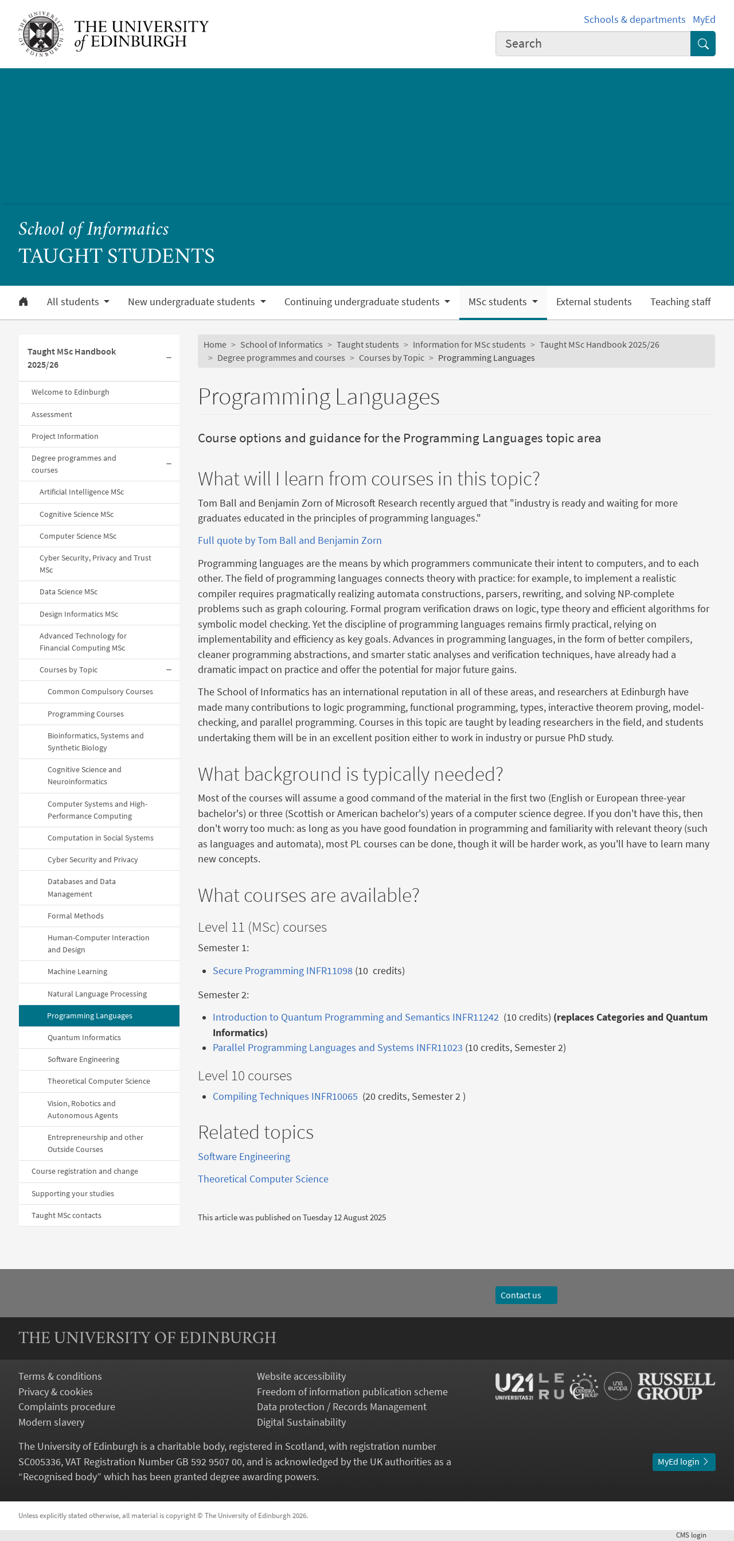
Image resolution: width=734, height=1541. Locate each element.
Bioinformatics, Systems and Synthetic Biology (96, 741)
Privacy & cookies (55, 1392)
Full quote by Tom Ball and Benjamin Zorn (290, 540)
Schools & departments (635, 19)
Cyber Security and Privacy (93, 859)
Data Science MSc (68, 591)
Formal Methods (76, 915)
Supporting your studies (73, 1193)
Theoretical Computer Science (99, 1081)
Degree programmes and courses (74, 464)
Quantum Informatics (84, 1037)
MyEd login (684, 1461)
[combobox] (593, 43)
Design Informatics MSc (79, 614)
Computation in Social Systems (101, 837)
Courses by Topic (68, 669)
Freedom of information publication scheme (352, 1392)
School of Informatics (93, 230)
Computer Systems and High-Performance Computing (97, 810)
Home (215, 344)
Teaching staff (680, 301)
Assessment (52, 414)
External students (594, 301)
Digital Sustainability (301, 1422)
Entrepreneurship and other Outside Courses (95, 1143)
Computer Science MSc (78, 536)
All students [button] (74, 301)
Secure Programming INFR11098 (283, 970)
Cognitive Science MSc (77, 514)
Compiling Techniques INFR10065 (285, 1096)
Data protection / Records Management (342, 1406)
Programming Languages (89, 1015)
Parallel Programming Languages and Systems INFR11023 (339, 1047)
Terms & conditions (60, 1376)
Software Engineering (83, 1059)
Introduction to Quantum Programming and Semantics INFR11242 (356, 1017)
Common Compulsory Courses (100, 691)
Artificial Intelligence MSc (82, 492)
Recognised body (60, 1476)
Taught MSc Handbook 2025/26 (72, 358)
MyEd (704, 19)
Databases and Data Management (82, 887)
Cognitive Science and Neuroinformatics (85, 775)
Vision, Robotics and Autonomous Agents (83, 1109)
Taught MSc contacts (66, 1215)
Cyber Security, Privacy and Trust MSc (95, 563)
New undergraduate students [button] (192, 301)
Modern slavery (51, 1422)
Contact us (526, 1295)
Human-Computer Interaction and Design (99, 943)
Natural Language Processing (97, 994)
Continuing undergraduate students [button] (363, 301)
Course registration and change (85, 1171)
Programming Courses (86, 714)
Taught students (368, 344)
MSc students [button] (498, 301)
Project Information (65, 436)
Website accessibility (301, 1376)
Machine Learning (77, 971)
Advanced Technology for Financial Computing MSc (83, 642)
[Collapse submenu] (169, 358)
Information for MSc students (469, 344)
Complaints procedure (66, 1406)
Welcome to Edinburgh (71, 392)
